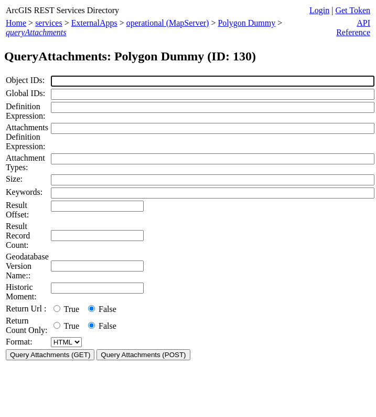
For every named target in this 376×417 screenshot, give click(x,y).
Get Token (352, 10)
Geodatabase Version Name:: (27, 266)
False (102, 309)
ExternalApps (94, 22)
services (48, 22)
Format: (19, 341)
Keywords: (24, 191)
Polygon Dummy (246, 22)
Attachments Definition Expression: (27, 137)
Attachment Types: (25, 162)
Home (16, 22)
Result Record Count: (18, 235)
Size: (14, 178)
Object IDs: (25, 80)
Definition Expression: (26, 111)
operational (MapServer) (167, 22)
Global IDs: (25, 93)
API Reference (353, 27)
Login (319, 10)
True (68, 309)
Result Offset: (17, 210)
